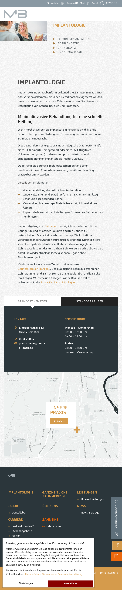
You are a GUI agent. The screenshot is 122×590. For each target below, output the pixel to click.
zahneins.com (54, 526)
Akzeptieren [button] (71, 583)
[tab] (32, 301)
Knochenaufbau (70, 52)
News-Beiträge (90, 512)
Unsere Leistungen (92, 499)
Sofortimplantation (74, 39)
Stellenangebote (22, 531)
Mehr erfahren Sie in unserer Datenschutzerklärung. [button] (54, 574)
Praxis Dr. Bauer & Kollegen (58, 282)
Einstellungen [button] (26, 583)
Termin (67, 3)
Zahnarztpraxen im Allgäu (34, 269)
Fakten (16, 535)
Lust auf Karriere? (23, 526)
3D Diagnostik (68, 43)
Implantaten (41, 182)
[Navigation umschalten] (116, 14)
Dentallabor (19, 512)
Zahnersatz (67, 48)
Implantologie (69, 25)
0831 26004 (26, 339)
